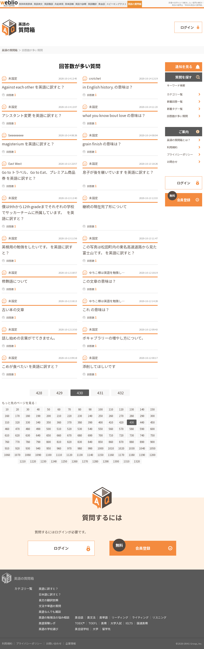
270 (121, 416)
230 (80, 416)
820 (69, 442)
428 (39, 392)
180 (28, 416)
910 (7, 448)
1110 (59, 455)
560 (111, 429)
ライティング (140, 617)
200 (48, 416)
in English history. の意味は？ (108, 87)
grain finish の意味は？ (102, 143)
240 (90, 416)
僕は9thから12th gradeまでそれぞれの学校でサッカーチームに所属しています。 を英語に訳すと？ (38, 212)
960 (59, 448)
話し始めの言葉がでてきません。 (29, 338)
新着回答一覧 (174, 101)
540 (90, 429)
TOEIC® (80, 623)
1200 (152, 455)
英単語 (103, 617)
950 (48, 448)
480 (28, 429)
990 (90, 448)
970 (69, 448)
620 (17, 435)
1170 (121, 455)
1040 (142, 448)
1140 (90, 455)
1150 (100, 455)
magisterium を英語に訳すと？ (28, 143)
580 (131, 429)
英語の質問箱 (134, 4)
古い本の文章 (13, 309)
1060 (7, 455)
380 (80, 422)
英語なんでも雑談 (50, 612)
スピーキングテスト (116, 4)
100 (100, 409)
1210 (23, 461)
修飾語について (15, 281)
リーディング (120, 617)
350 (48, 422)
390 (90, 422)
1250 (64, 461)
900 (152, 442)
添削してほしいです (99, 366)
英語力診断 (80, 4)
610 (7, 435)
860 (111, 442)
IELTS (129, 623)
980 (80, 448)
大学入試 (116, 623)
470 (17, 429)
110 (111, 409)
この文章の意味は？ (99, 281)
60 (58, 409)
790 (38, 442)
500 (48, 429)
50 (48, 409)
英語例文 (38, 4)
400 (100, 422)
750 (152, 435)
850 (100, 442)
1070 (17, 455)
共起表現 (59, 4)
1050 (152, 448)
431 (100, 392)
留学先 (106, 629)
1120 (69, 455)
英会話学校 (82, 629)
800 (48, 442)
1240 (54, 461)
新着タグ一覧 (174, 109)
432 (121, 392)
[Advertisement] (59, 26)
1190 (142, 455)
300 (152, 416)
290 (142, 416)
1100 (49, 455)
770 (17, 442)
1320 (137, 461)
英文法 (91, 617)
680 (80, 435)
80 (79, 409)
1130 (80, 455)
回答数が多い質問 (177, 116)
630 (28, 435)
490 (38, 429)
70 (69, 409)
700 (100, 435)
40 (38, 409)
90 (90, 409)
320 (17, 422)
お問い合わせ (54, 643)
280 (131, 416)
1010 (111, 448)
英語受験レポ (47, 623)
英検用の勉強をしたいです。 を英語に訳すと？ (37, 249)
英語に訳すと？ (48, 589)
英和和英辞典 (25, 4)
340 (38, 422)
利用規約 (172, 147)
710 (111, 435)
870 (121, 442)
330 (28, 422)
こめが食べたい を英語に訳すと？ (30, 366)
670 (69, 435)
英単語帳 (69, 4)
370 (69, 422)
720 (121, 435)
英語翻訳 (92, 4)
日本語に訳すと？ (50, 594)
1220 (33, 461)
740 (142, 435)
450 (152, 422)
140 (142, 409)
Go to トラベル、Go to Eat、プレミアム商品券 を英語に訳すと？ (38, 175)
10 (7, 409)
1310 (126, 461)
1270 (85, 461)
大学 (95, 629)
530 (80, 429)
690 (90, 435)
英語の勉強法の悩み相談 (54, 617)
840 (90, 442)
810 (59, 442)
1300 (116, 461)
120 (121, 409)
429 (59, 392)
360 (59, 422)
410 (111, 422)
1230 (43, 461)
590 (142, 429)
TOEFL (92, 623)
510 (59, 429)
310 (7, 422)
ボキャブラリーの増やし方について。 (114, 338)
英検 (104, 623)
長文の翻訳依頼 (48, 600)
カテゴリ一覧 (174, 94)
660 (59, 435)
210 (59, 416)
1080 (28, 455)
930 (28, 448)
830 (80, 442)
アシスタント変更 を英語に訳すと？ (32, 115)
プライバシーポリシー (180, 154)
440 (142, 422)
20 (17, 409)
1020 (121, 448)
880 (131, 442)
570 (121, 429)
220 (69, 416)
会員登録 (179, 197)
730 (131, 435)
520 (69, 429)
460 (7, 429)
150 (152, 409)
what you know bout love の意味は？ (114, 115)
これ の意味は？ (96, 309)
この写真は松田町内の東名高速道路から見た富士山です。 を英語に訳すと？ (120, 249)
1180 (132, 455)
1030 (132, 448)
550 (100, 429)
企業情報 (70, 643)
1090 (38, 455)
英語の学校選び (48, 629)
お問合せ (172, 162)
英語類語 (48, 4)
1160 (111, 455)
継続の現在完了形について (105, 206)
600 (152, 429)
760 (7, 442)
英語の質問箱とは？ (178, 140)
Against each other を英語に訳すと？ (33, 87)
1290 (106, 461)
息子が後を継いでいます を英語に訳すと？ (118, 172)
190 (38, 416)
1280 (95, 461)
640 (38, 435)
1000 (100, 448)
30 (27, 409)
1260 (75, 461)
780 (28, 442)
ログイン (187, 27)
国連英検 (142, 623)
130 (131, 409)
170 (17, 416)
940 (38, 448)
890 (142, 442)
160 (7, 416)
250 (100, 416)
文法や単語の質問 (50, 606)
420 (121, 422)
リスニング (159, 617)
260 (111, 416)
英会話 (101, 4)
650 (48, 435)
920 (17, 448)
